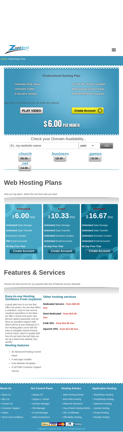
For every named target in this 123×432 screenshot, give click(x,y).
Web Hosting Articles (73, 394)
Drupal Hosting (101, 412)
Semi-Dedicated (52, 313)
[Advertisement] (61, 22)
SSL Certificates (71, 412)
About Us (6, 394)
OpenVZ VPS (50, 329)
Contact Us (7, 403)
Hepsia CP (37, 394)
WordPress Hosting (103, 394)
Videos (5, 412)
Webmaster (99, 209)
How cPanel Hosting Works (76, 408)
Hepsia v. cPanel (40, 399)
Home (4, 59)
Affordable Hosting (72, 417)
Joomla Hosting (101, 408)
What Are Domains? (73, 403)
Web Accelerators (41, 417)
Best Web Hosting (72, 399)
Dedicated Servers (53, 304)
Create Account (84, 110)
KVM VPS (48, 323)
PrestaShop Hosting (104, 399)
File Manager (38, 408)
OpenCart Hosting (103, 403)
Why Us (5, 399)
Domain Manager (40, 403)
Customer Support (11, 408)
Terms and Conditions (12, 417)
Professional (23, 209)
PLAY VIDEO (31, 110)
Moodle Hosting (101, 417)
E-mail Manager (40, 412)
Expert (61, 209)
